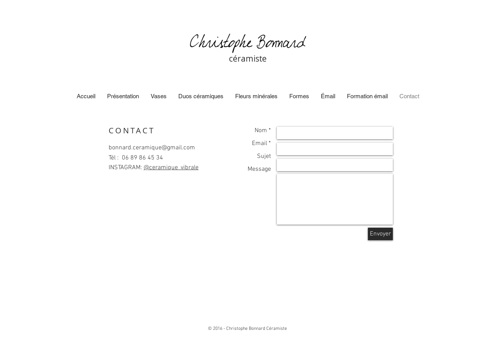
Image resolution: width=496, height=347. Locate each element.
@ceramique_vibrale (171, 168)
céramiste (248, 58)
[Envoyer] (380, 234)
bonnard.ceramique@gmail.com (152, 148)
